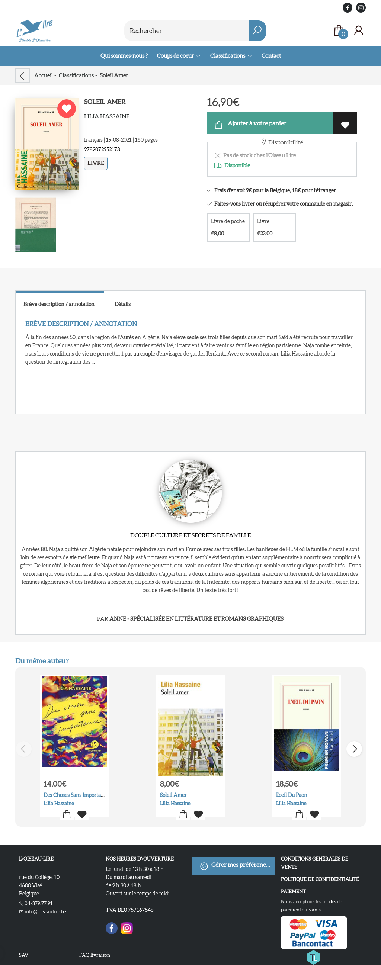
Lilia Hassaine (106, 116)
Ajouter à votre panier (250, 124)
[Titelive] (313, 956)
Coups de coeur (176, 55)
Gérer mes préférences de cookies (237, 866)
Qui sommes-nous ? (124, 55)
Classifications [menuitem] (228, 55)
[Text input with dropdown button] (190, 30)
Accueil (43, 75)
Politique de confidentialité (320, 879)
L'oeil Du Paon (291, 795)
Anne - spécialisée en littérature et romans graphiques (196, 618)
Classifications (76, 75)
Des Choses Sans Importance (76, 795)
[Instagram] (127, 927)
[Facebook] (112, 927)
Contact (271, 55)
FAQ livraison (94, 955)
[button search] (257, 30)
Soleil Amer (173, 795)
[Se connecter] (359, 30)
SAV (23, 955)
